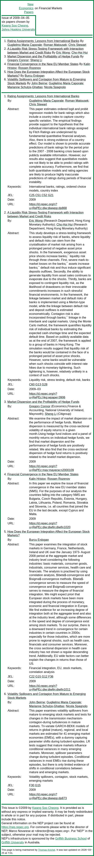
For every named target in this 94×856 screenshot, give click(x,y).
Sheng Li (36, 60)
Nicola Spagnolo (55, 87)
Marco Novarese (20, 831)
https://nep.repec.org (15, 827)
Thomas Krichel (46, 849)
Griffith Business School (71, 838)
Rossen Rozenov (29, 68)
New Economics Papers (26, 8)
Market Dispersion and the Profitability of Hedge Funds (43, 56)
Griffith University (12, 842)
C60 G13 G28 (38, 384)
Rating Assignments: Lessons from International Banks (43, 41)
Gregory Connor (18, 60)
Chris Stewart (77, 44)
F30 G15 (35, 785)
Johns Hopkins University (18, 29)
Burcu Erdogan (34, 75)
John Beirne (39, 83)
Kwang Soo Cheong (15, 25)
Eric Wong (63, 52)
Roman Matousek (55, 44)
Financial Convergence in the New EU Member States (42, 64)
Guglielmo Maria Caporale (24, 44)
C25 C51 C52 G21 (41, 195)
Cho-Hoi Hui (80, 52)
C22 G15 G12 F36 (41, 676)
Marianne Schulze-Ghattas (24, 87)
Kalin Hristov (37, 478)
